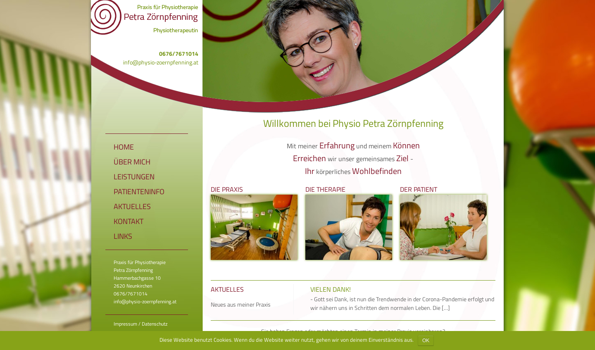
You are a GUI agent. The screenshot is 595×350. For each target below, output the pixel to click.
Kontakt (128, 221)
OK (425, 340)
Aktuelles (132, 206)
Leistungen (134, 176)
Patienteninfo (139, 191)
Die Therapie (325, 189)
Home (124, 146)
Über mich (132, 161)
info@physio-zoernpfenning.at (160, 62)
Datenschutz (154, 324)
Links (123, 236)
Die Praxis (227, 189)
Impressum (125, 324)
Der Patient (418, 189)
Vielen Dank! (330, 289)
